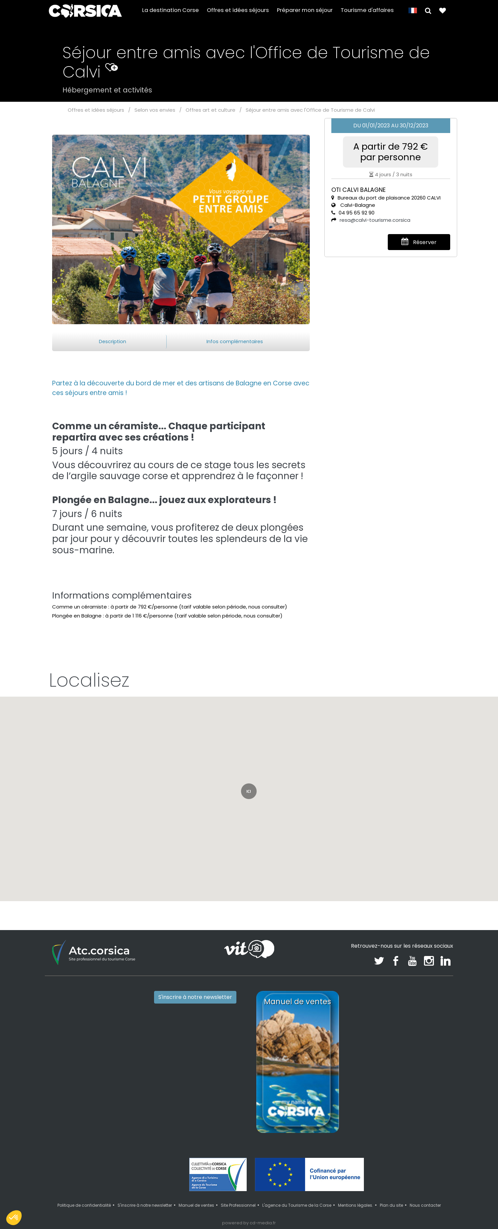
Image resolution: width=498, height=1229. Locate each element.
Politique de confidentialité (84, 1205)
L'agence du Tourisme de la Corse (296, 1205)
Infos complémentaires (235, 341)
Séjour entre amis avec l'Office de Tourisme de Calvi (310, 109)
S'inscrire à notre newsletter (195, 997)
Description (112, 341)
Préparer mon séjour (305, 10)
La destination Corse (170, 10)
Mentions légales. (355, 1205)
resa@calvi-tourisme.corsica (375, 219)
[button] (428, 10)
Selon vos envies (154, 109)
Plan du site (391, 1205)
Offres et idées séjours (238, 10)
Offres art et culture (210, 109)
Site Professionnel (238, 1205)
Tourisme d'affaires (367, 10)
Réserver (419, 242)
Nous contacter (425, 1205)
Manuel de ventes (196, 1205)
